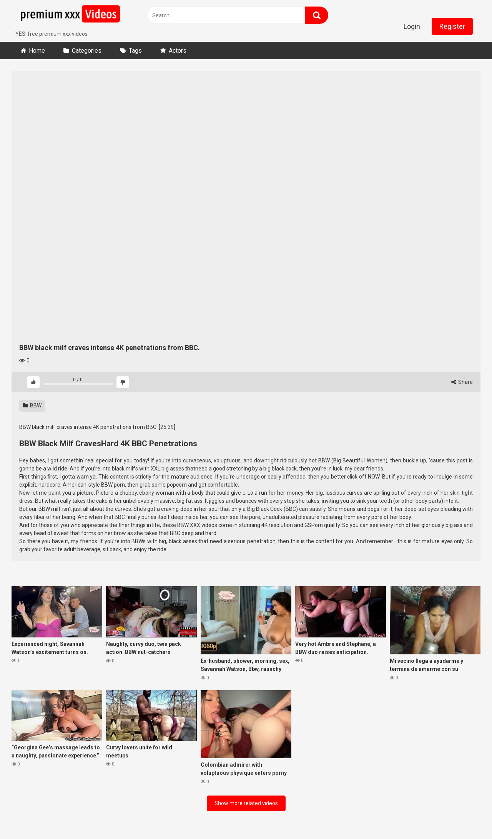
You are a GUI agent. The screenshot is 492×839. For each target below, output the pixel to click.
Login (412, 26)
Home (37, 50)
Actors (177, 50)
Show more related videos (246, 803)
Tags (135, 50)
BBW (32, 405)
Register (452, 26)
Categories (86, 50)
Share (462, 382)
